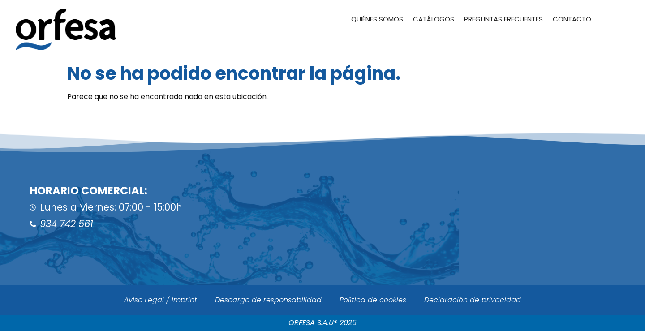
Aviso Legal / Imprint (160, 300)
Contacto (572, 19)
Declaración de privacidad (472, 300)
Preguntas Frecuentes (503, 19)
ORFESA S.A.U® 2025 (322, 323)
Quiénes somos (377, 19)
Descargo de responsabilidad (268, 300)
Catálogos (433, 19)
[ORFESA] (483, 208)
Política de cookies (373, 300)
